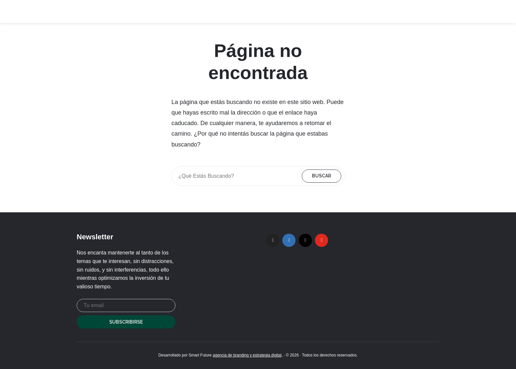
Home (314, 11)
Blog (401, 11)
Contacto (429, 11)
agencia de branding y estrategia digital (247, 355)
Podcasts (344, 11)
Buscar (321, 175)
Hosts (377, 11)
